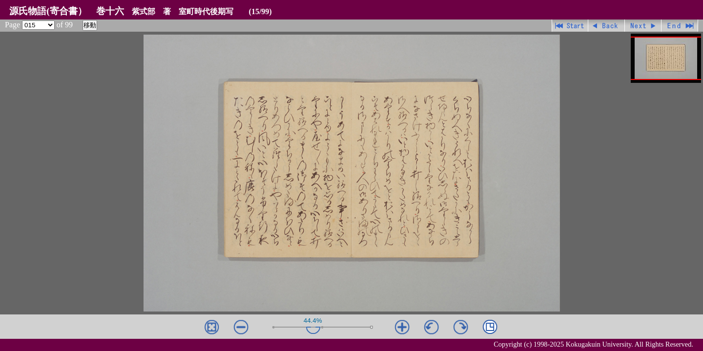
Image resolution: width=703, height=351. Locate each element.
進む (643, 26)
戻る (606, 26)
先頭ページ (570, 26)
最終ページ (680, 26)
